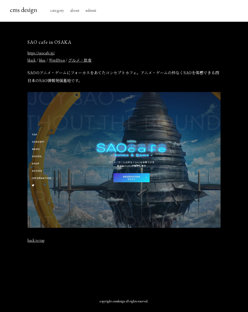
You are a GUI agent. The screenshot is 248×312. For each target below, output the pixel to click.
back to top (35, 240)
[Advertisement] (124, 269)
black (31, 60)
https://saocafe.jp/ (41, 53)
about (74, 10)
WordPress (57, 60)
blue (42, 60)
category (57, 10)
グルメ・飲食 (80, 60)
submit (90, 10)
